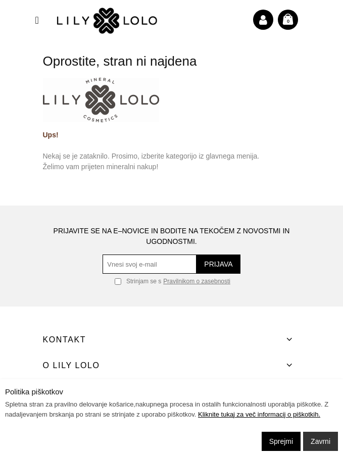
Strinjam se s (138, 281)
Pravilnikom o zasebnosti (196, 281)
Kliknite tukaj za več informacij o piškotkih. (259, 414)
